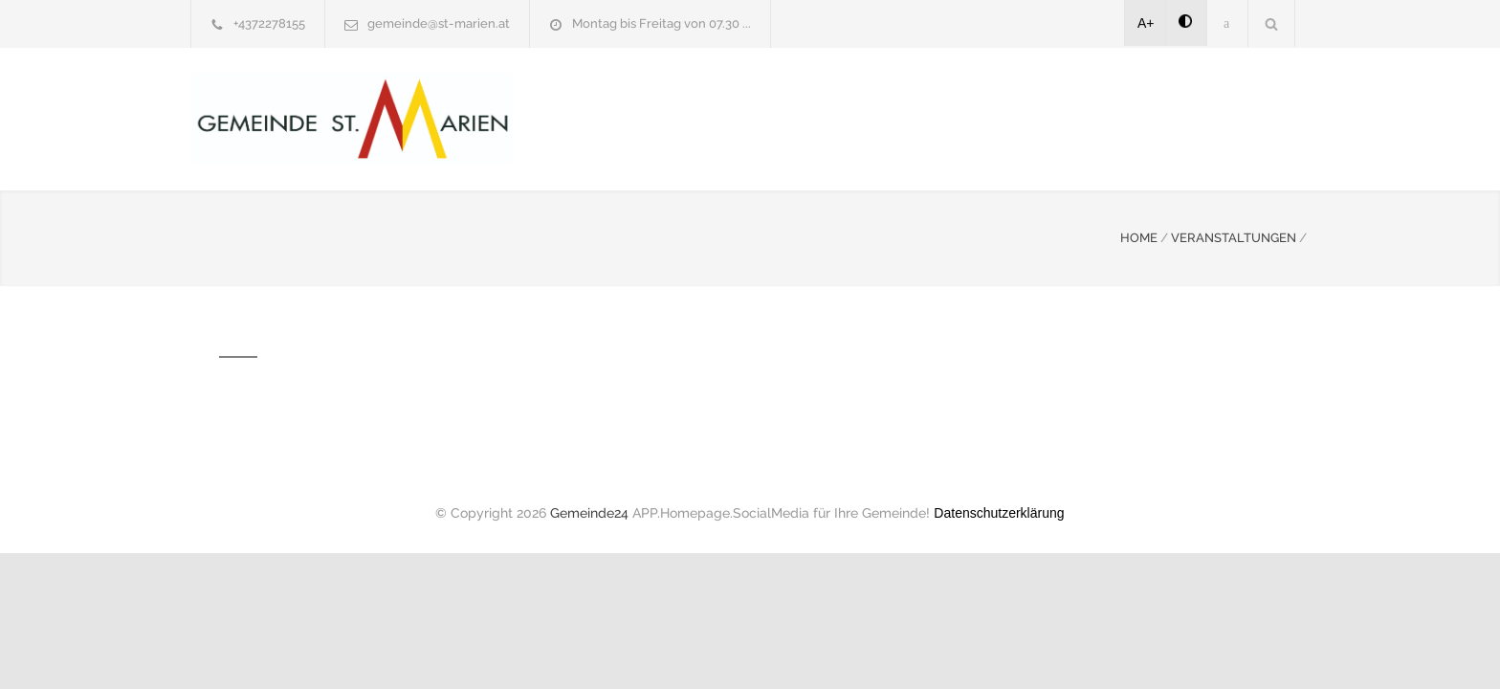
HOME (1139, 236)
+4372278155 (269, 23)
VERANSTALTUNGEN (1233, 236)
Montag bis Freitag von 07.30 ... (661, 23)
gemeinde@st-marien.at (438, 23)
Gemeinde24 (589, 511)
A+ (1146, 23)
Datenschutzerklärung (999, 511)
